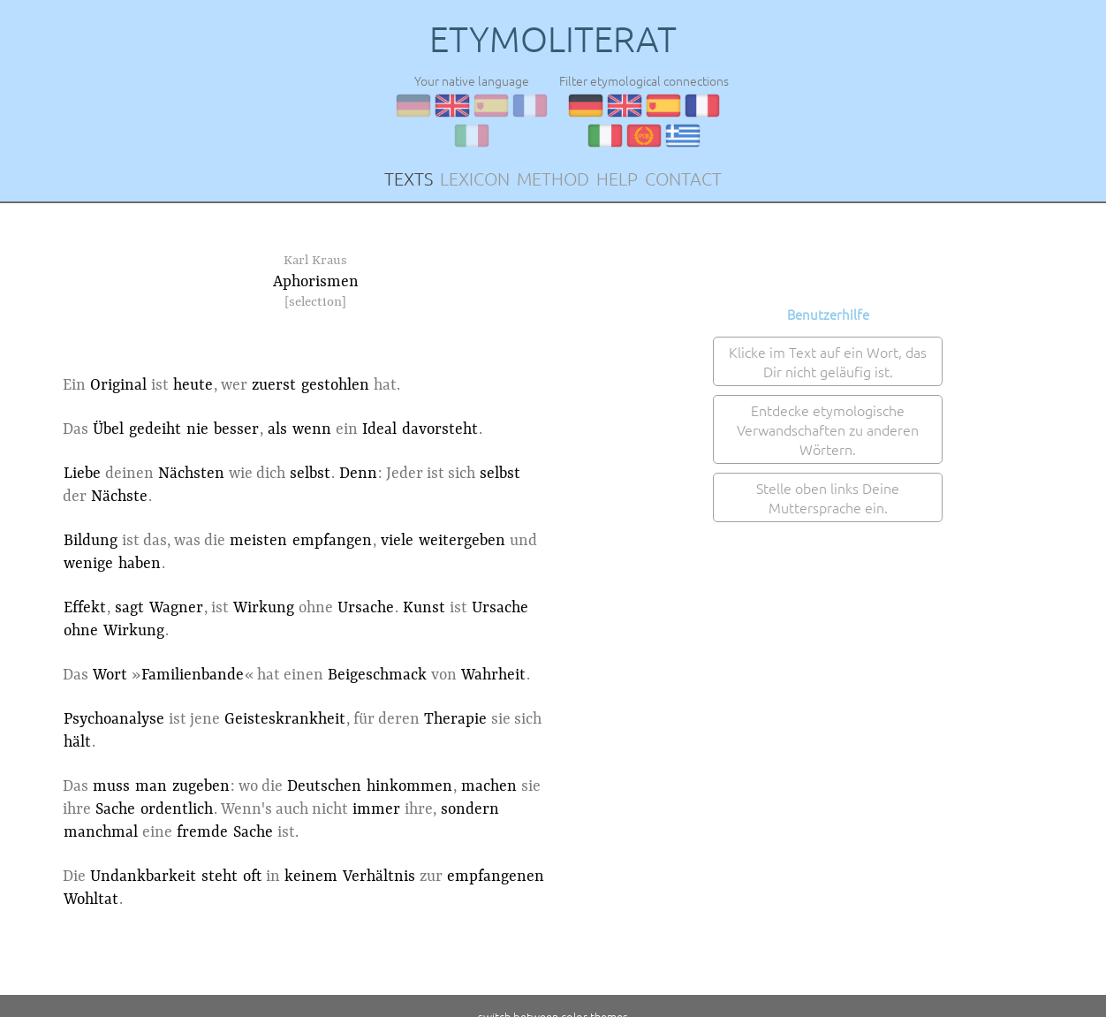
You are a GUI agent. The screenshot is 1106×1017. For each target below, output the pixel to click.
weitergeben (462, 541)
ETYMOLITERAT (553, 39)
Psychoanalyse (114, 719)
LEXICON (475, 178)
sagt (129, 608)
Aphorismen (316, 282)
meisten (258, 541)
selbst (310, 473)
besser (236, 429)
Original (118, 385)
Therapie (455, 719)
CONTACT (683, 178)
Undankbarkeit (143, 876)
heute (193, 385)
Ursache (365, 608)
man (151, 786)
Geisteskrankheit (284, 719)
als (277, 429)
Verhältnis (379, 876)
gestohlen (335, 385)
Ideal (379, 429)
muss (111, 786)
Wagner (176, 608)
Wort (110, 675)
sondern (470, 809)
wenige (88, 564)
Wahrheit (493, 675)
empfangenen (495, 876)
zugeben (201, 786)
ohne (81, 631)
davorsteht (440, 429)
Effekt (85, 608)
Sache (115, 809)
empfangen (332, 541)
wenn (311, 429)
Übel (108, 429)
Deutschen (324, 786)
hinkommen (409, 786)
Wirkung (263, 608)
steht (219, 876)
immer (376, 809)
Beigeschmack (377, 675)
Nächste (119, 496)
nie (197, 429)
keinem (310, 876)
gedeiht (155, 429)
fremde (202, 832)
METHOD (553, 178)
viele (397, 541)
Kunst (424, 608)
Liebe (82, 473)
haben (139, 564)
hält (77, 742)
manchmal (101, 832)
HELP (617, 178)
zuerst (274, 385)
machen (489, 786)
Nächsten (191, 473)
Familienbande (192, 675)
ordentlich (176, 809)
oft (252, 876)
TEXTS (408, 178)
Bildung (90, 541)
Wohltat (91, 899)
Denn (358, 473)
